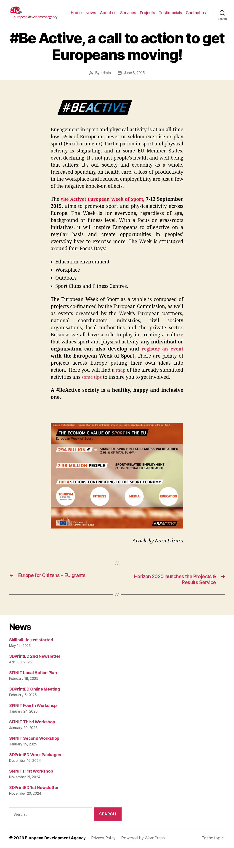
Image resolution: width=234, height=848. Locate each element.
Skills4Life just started (31, 640)
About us (108, 12)
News (90, 12)
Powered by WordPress (147, 838)
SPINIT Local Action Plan (33, 672)
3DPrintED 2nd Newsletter (35, 656)
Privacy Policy (106, 838)
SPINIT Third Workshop (32, 722)
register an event (161, 349)
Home (76, 12)
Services (128, 12)
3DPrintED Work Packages (35, 755)
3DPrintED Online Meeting (34, 689)
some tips (92, 377)
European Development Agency (56, 838)
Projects (147, 12)
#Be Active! (81, 199)
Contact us (196, 12)
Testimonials (170, 12)
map (121, 370)
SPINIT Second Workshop (34, 738)
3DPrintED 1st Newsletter (34, 787)
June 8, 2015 (134, 72)
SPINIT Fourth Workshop (33, 705)
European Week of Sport (133, 199)
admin (105, 72)
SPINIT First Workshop (31, 771)
